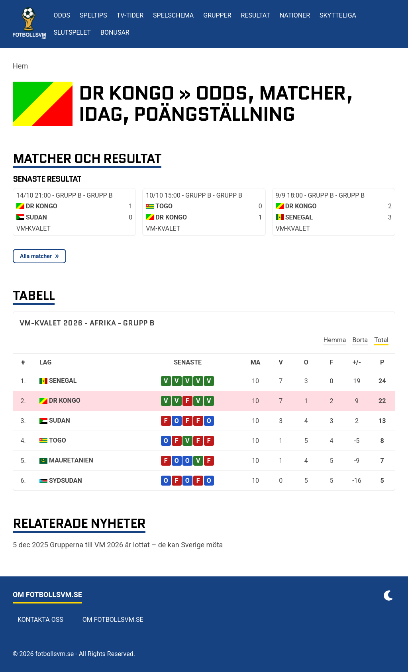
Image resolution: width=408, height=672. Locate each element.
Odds (62, 15)
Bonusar (114, 32)
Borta (360, 340)
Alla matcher (36, 256)
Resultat (255, 15)
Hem (20, 66)
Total (381, 340)
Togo (57, 440)
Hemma (335, 340)
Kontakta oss (40, 619)
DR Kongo (64, 400)
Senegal (62, 380)
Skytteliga (338, 15)
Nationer (295, 15)
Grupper (217, 15)
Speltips (93, 15)
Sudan (59, 420)
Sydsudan (65, 480)
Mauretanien (71, 460)
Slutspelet (72, 32)
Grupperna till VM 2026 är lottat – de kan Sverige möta (136, 545)
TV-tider (130, 15)
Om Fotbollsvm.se (112, 619)
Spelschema (173, 15)
